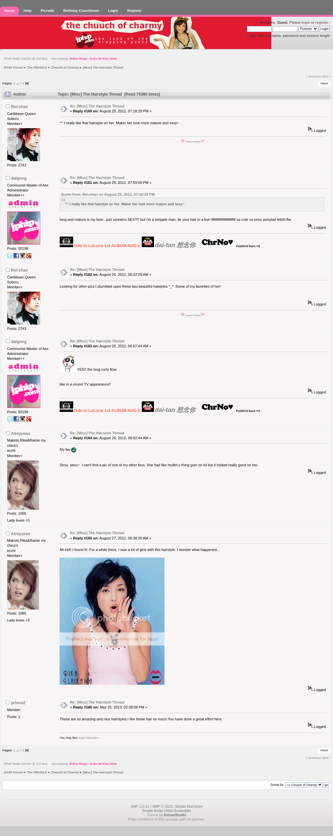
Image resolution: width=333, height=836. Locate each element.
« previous (313, 76)
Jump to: (277, 785)
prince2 (18, 703)
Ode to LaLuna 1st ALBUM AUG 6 (107, 246)
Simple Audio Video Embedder (166, 811)
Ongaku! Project (193, 141)
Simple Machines (188, 806)
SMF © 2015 (162, 806)
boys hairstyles (89, 737)
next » (326, 76)
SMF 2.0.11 (140, 806)
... (18, 83)
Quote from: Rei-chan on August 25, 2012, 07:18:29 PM (108, 194)
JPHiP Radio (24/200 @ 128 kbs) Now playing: (60, 58)
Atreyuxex (20, 433)
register (322, 22)
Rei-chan (19, 106)
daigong (19, 178)
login (305, 22)
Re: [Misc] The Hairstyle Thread (97, 106)
